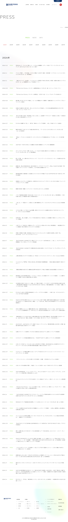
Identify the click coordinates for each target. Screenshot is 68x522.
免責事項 (37, 508)
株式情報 (28, 508)
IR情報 (36, 4)
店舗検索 (48, 506)
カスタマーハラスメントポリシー (52, 503)
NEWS (34, 38)
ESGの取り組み (42, 4)
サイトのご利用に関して (50, 499)
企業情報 (27, 4)
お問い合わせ (60, 509)
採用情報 (48, 4)
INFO (41, 38)
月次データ (28, 501)
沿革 (19, 508)
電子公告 (37, 501)
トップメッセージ (20, 501)
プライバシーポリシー (50, 501)
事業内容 (32, 4)
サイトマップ (49, 512)
